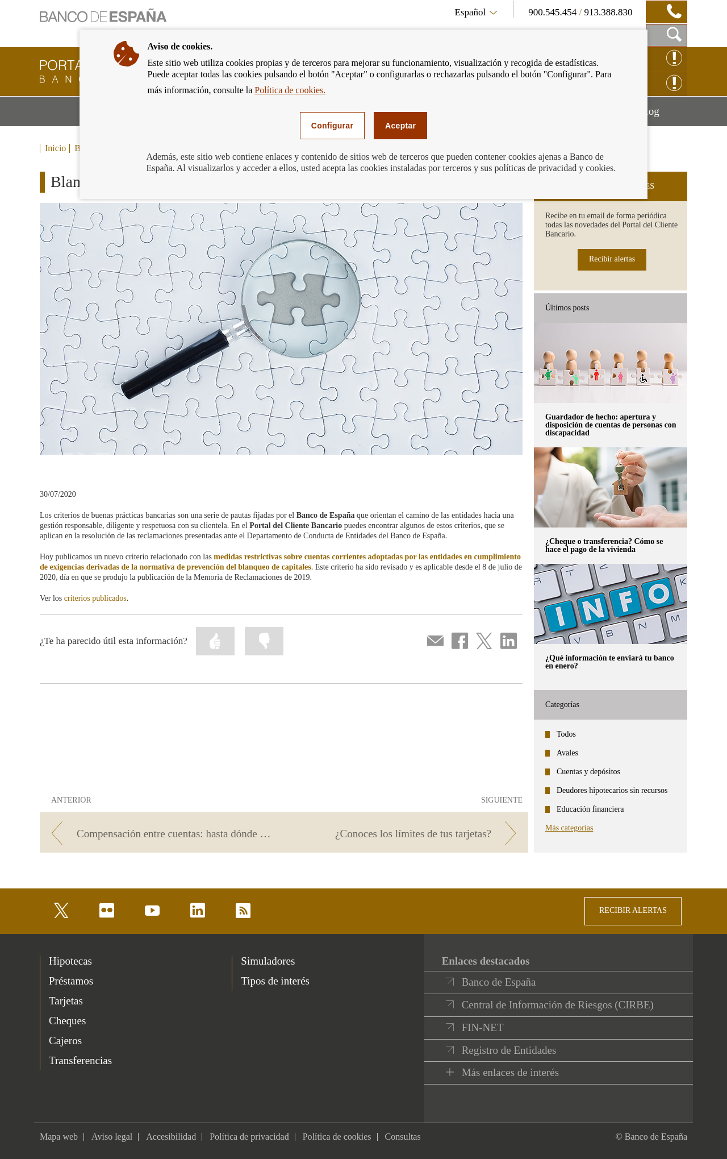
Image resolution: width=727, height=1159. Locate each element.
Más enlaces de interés (510, 1072)
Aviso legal (111, 1136)
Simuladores (268, 961)
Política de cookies (337, 1136)
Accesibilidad (171, 1136)
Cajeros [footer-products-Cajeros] (65, 1040)
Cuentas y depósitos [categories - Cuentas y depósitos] (588, 771)
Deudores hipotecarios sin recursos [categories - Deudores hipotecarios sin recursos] (612, 790)
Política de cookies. (289, 90)
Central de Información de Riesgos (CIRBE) (558, 1005)
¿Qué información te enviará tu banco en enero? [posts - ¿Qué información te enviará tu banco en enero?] (609, 662)
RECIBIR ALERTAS (633, 910)
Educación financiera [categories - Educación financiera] (590, 809)
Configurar (332, 125)
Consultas (403, 1136)
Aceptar (400, 125)
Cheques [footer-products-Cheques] (67, 1021)
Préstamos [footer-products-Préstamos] (71, 981)
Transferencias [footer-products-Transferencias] (80, 1060)
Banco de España (499, 982)
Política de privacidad (249, 1136)
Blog (662, 115)
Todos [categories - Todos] (566, 734)
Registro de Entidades (509, 1050)
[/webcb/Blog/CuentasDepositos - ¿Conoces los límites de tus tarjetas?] (408, 833)
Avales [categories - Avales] (567, 753)
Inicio (55, 148)
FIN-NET (483, 1027)
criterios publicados (95, 598)
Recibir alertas (612, 259)
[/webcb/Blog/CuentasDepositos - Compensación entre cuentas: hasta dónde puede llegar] (159, 833)
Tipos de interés (275, 981)
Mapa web (59, 1136)
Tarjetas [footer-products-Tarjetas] (66, 1001)
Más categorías (569, 828)
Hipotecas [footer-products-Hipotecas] (70, 961)
